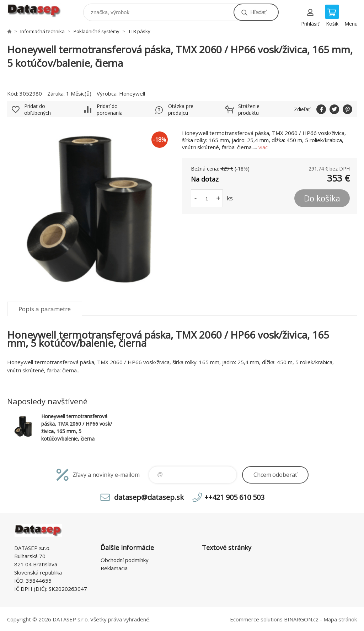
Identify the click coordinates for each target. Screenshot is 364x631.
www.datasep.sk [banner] (38, 10)
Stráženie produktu (248, 109)
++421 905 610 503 (234, 497)
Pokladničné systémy (96, 31)
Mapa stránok (340, 619)
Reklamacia (114, 568)
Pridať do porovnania (110, 109)
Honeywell (132, 93)
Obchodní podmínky (125, 559)
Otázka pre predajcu (180, 109)
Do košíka (322, 198)
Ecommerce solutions (256, 619)
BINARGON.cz (301, 619)
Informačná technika (42, 31)
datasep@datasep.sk (149, 497)
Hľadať (258, 12)
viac (263, 147)
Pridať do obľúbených (37, 109)
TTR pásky (139, 31)
